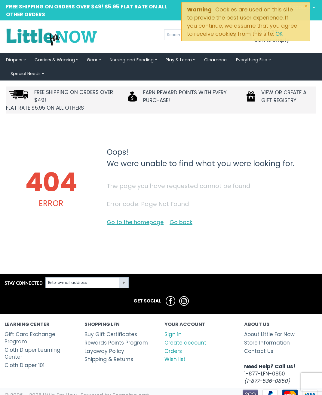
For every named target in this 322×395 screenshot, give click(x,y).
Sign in (173, 320)
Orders (173, 337)
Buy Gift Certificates (110, 320)
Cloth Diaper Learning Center (32, 340)
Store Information (267, 329)
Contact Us (258, 337)
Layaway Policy (104, 337)
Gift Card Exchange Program (30, 324)
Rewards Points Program (116, 329)
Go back (181, 208)
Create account (185, 329)
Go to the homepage (135, 208)
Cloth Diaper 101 (24, 351)
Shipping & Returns (108, 345)
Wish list (175, 345)
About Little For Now (269, 320)
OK (279, 34)
